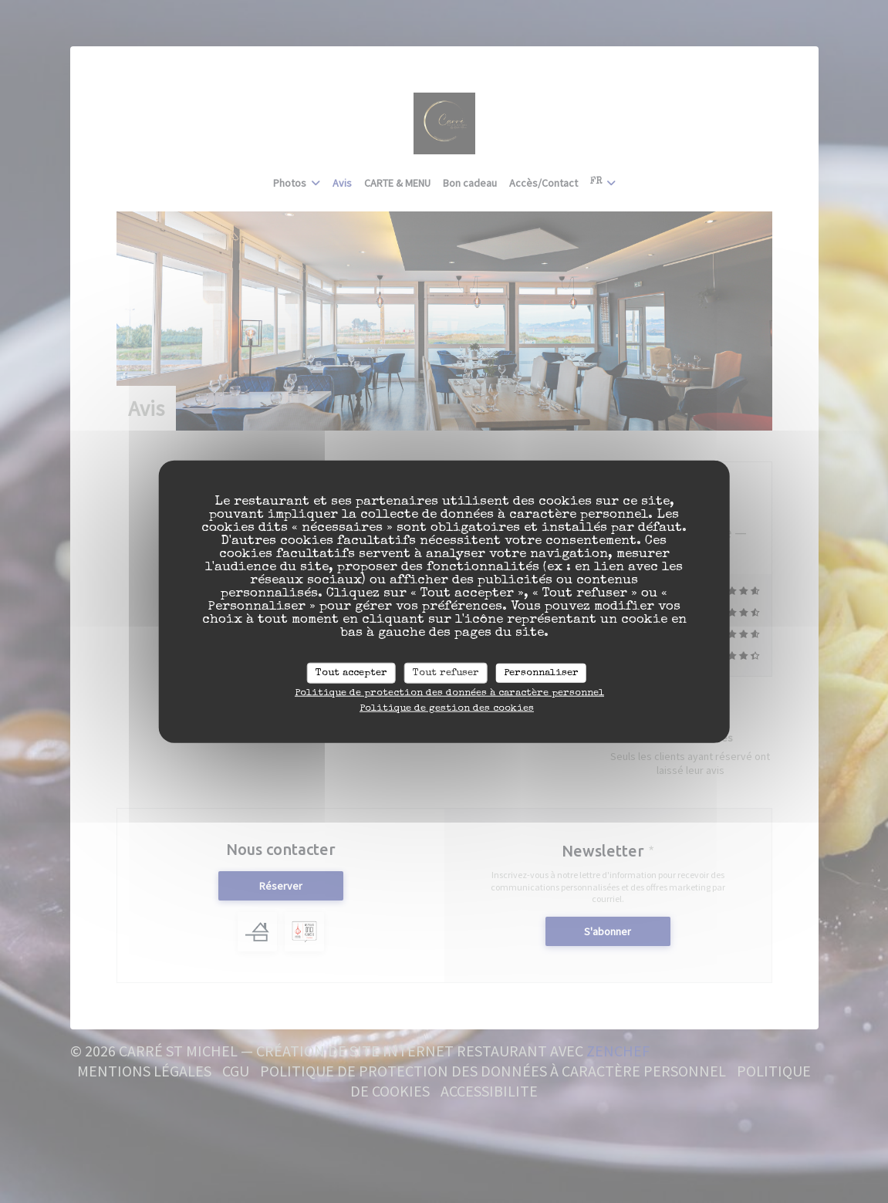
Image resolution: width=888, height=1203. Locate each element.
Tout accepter (351, 672)
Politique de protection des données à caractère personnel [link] (449, 693)
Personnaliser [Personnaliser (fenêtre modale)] (541, 672)
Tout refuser (446, 672)
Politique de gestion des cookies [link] (447, 709)
